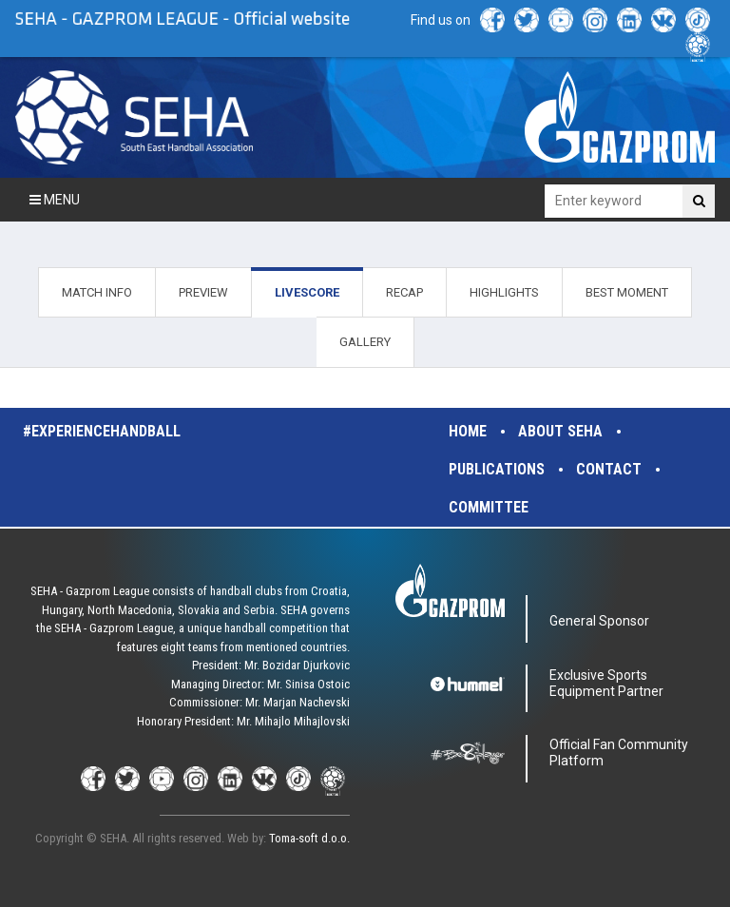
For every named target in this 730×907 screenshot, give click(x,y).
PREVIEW (203, 292)
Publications (497, 469)
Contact (609, 469)
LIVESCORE (307, 292)
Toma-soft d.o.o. (309, 838)
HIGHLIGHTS (504, 292)
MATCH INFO (97, 292)
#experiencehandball (102, 431)
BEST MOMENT (627, 292)
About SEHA (560, 431)
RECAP (404, 292)
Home (468, 431)
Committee (488, 507)
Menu (54, 199)
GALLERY (365, 342)
